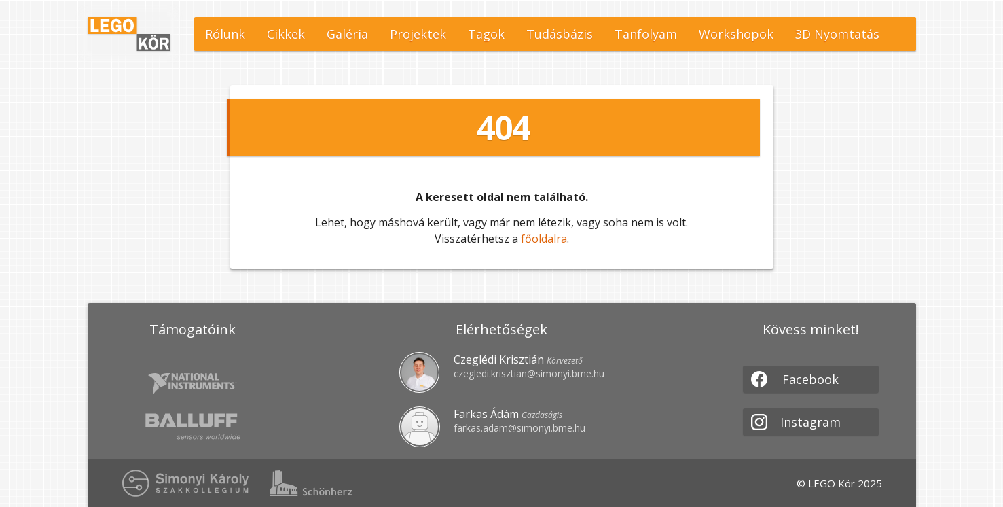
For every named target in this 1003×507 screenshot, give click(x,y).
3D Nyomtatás (837, 34)
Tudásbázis (559, 34)
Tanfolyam (646, 34)
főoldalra (544, 238)
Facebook (795, 379)
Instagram (796, 422)
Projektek (418, 34)
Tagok (486, 34)
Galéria (347, 34)
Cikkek (286, 34)
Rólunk (225, 34)
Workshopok (736, 34)
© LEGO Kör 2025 (839, 483)
